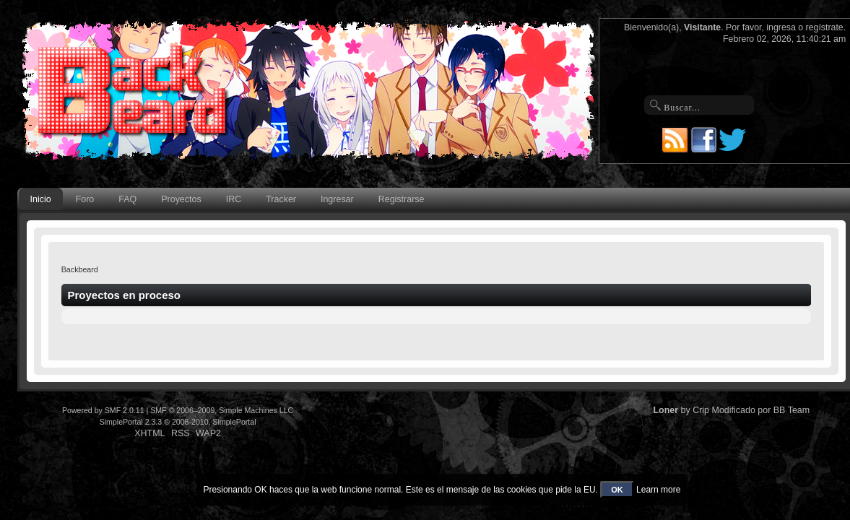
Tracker (281, 199)
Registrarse (401, 199)
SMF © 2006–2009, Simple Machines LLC (221, 410)
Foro (85, 199)
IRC (233, 199)
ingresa (781, 27)
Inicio (40, 199)
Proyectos (181, 199)
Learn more (658, 490)
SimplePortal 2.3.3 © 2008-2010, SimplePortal (178, 421)
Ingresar (337, 199)
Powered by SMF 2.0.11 (103, 410)
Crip (701, 410)
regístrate (825, 27)
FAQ (127, 199)
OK (617, 489)
